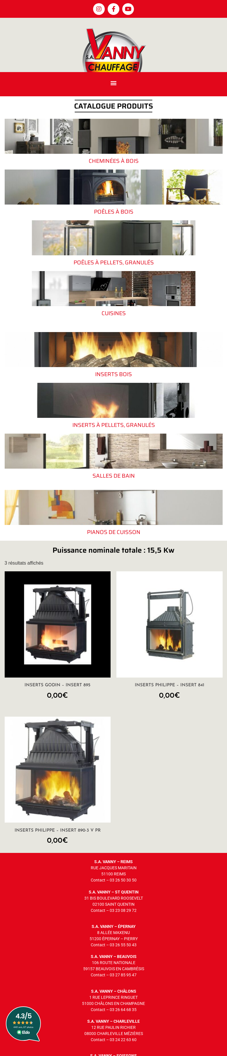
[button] (113, 83)
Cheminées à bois (114, 160)
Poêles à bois (113, 211)
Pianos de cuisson (113, 532)
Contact (98, 880)
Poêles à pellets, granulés (114, 262)
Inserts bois (113, 374)
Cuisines (114, 313)
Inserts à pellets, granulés (113, 424)
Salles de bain (113, 475)
